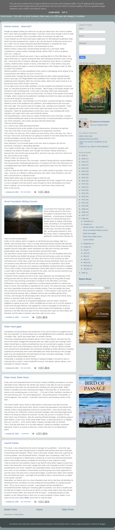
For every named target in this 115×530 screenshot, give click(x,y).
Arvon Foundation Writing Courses (20, 201)
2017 (84, 184)
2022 (84, 168)
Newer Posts (10, 509)
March (85, 262)
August (86, 247)
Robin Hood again (13, 326)
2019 (84, 177)
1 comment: (25, 317)
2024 (84, 162)
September (87, 243)
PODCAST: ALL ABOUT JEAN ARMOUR (93, 147)
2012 (84, 199)
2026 (84, 155)
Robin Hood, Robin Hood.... (17, 377)
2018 (84, 181)
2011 (84, 203)
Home (39, 509)
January (86, 269)
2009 (84, 209)
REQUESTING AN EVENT (88, 139)
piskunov (87, 524)
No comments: (26, 192)
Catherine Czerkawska (100, 122)
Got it (64, 12)
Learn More (54, 12)
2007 (84, 215)
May (85, 256)
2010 (84, 206)
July (85, 250)
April (85, 259)
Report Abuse (85, 279)
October (86, 224)
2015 (84, 190)
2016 (84, 187)
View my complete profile (99, 125)
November (87, 221)
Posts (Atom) (18, 514)
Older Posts (68, 509)
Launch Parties (11, 443)
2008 (84, 212)
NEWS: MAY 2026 (85, 136)
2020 (84, 174)
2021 (84, 171)
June (85, 253)
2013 (84, 196)
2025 (84, 159)
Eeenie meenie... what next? (18, 26)
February (86, 265)
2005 (84, 273)
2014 (84, 193)
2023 (84, 165)
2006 (84, 218)
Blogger (102, 524)
